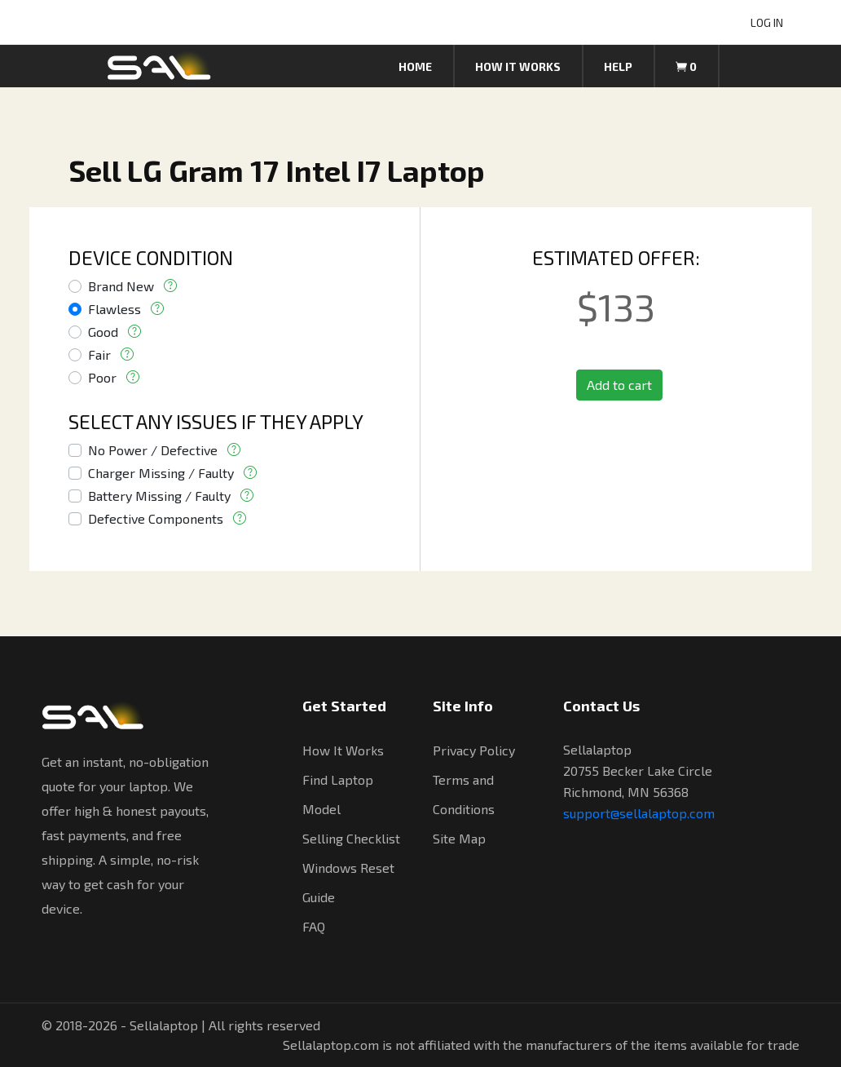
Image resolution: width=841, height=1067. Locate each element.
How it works (518, 66)
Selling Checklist (351, 838)
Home (415, 66)
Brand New (121, 286)
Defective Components (155, 518)
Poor (102, 377)
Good (103, 331)
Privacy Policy (474, 750)
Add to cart (619, 384)
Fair (99, 354)
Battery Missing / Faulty (159, 495)
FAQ (313, 926)
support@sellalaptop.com (639, 813)
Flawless (114, 309)
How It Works (343, 750)
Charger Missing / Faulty (161, 472)
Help (618, 66)
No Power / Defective (153, 450)
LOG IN (767, 22)
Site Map (459, 838)
